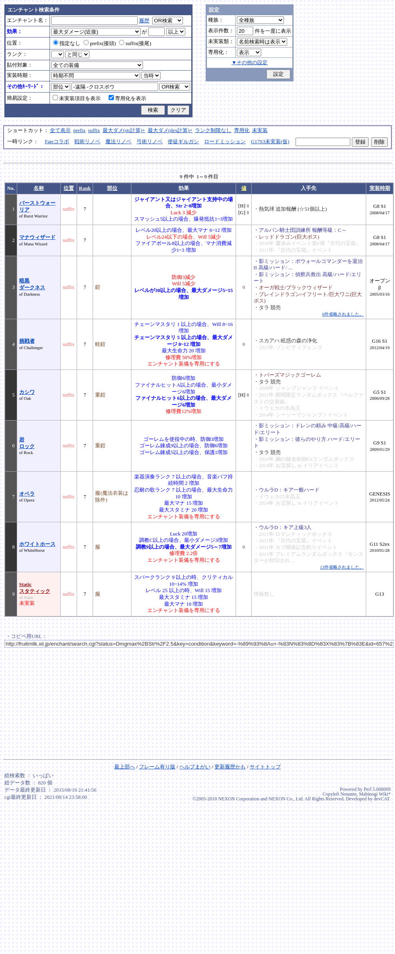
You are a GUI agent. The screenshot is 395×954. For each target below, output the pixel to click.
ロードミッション (225, 141)
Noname (348, 794)
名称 (39, 188)
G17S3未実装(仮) (270, 141)
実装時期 (379, 188)
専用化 (242, 130)
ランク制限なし (213, 130)
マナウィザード (37, 237)
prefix (79, 130)
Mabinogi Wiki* (375, 794)
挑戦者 (27, 341)
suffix (94, 130)
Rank (85, 188)
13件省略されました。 (342, 567)
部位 (112, 188)
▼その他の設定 (250, 62)
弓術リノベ (150, 141)
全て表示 (60, 130)
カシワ (27, 392)
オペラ (27, 494)
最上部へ (124, 767)
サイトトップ (265, 767)
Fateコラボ (57, 141)
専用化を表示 (127, 98)
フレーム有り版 (157, 767)
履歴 (144, 21)
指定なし (66, 43)
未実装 (260, 130)
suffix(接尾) (135, 43)
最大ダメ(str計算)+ (124, 130)
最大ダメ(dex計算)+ (170, 130)
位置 (69, 188)
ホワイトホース (37, 544)
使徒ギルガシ (183, 141)
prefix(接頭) (99, 43)
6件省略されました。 (343, 314)
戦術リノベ (87, 141)
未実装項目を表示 (77, 98)
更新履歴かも (230, 767)
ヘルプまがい (194, 767)
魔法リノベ (118, 141)
